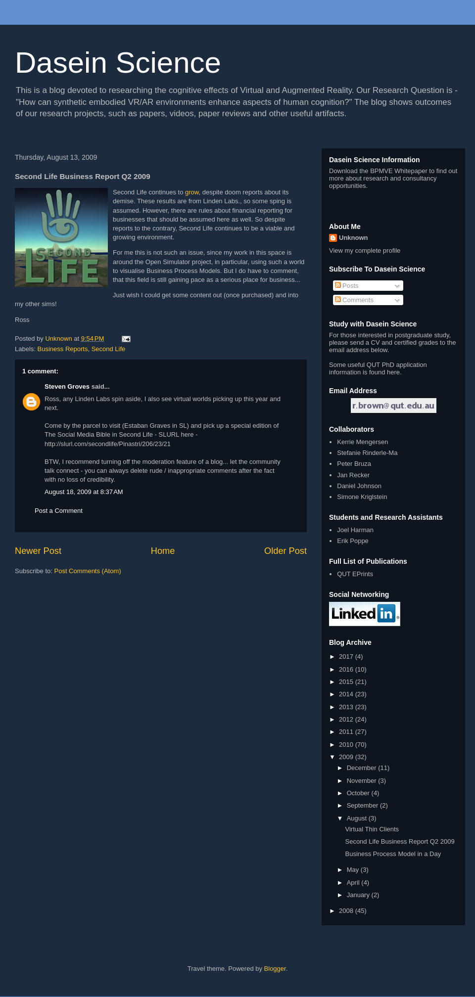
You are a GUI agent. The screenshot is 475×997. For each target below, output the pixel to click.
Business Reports (63, 349)
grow (191, 192)
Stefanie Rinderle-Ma (367, 452)
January (359, 895)
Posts (347, 285)
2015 (347, 681)
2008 (347, 910)
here (393, 372)
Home (163, 551)
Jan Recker (353, 475)
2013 (347, 707)
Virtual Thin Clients (372, 829)
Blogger (275, 968)
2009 (347, 757)
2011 (347, 731)
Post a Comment (59, 510)
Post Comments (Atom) (87, 571)
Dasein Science (118, 62)
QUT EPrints (355, 574)
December (363, 767)
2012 (347, 719)
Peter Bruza (354, 463)
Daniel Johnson (359, 486)
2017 (347, 656)
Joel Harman (355, 530)
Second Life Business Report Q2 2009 (399, 841)
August (358, 818)
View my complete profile (364, 250)
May (354, 869)
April (354, 882)
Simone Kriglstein (362, 496)
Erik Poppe (353, 540)
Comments (354, 300)
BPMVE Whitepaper (399, 171)
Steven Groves (67, 386)
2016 (347, 669)
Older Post (285, 551)
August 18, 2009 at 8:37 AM (84, 492)
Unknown (353, 237)
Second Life (109, 349)
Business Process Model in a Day (393, 854)
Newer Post (38, 551)
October (359, 793)
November (363, 780)
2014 (347, 694)
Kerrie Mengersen (362, 442)
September (363, 805)
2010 (347, 744)
